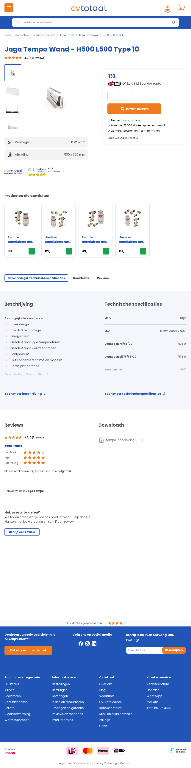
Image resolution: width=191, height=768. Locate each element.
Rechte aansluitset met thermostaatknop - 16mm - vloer (21, 239)
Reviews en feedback (67, 714)
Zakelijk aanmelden (28, 650)
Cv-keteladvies (110, 702)
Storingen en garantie (68, 708)
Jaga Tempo (67, 35)
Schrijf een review (22, 532)
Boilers (9, 708)
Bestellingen (61, 684)
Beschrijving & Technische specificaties (36, 278)
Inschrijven (174, 650)
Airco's (9, 690)
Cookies (125, 763)
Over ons (105, 684)
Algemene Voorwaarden (75, 763)
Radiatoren (12, 696)
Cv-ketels (11, 684)
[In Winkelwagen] (32, 251)
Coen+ (104, 726)
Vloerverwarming (17, 714)
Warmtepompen (16, 720)
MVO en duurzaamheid (115, 714)
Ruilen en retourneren (68, 702)
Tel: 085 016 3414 (159, 708)
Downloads (81, 278)
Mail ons (152, 702)
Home (7, 35)
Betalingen (60, 690)
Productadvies (62, 720)
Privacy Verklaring (105, 763)
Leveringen (60, 696)
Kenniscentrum (110, 708)
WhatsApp (154, 696)
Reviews (103, 278)
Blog (102, 690)
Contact (153, 690)
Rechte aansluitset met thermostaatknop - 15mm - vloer (95, 239)
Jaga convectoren (44, 35)
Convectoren (22, 35)
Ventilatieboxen (16, 702)
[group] (12, 72)
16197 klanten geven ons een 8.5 (85, 623)
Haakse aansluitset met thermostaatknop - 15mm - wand (132, 239)
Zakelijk (104, 720)
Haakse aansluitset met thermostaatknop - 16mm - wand (58, 239)
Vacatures (107, 696)
